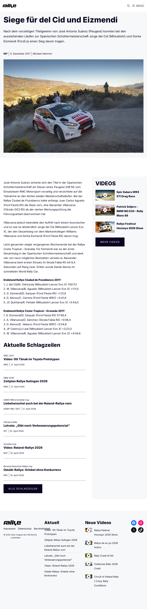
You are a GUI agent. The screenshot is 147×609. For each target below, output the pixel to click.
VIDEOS (105, 183)
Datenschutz (25, 528)
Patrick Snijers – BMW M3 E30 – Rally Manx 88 (130, 211)
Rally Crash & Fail (103, 555)
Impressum (10, 528)
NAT (18, 409)
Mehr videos (110, 241)
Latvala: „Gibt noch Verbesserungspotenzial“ (37, 425)
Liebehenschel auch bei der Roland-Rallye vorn (38, 403)
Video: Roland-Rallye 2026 (23, 447)
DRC (6, 475)
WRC (6, 364)
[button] (129, 5)
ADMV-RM (9, 409)
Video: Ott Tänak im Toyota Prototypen (31, 359)
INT (6, 53)
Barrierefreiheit (42, 528)
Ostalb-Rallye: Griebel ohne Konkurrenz (32, 470)
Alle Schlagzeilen (22, 488)
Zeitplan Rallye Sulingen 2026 (25, 381)
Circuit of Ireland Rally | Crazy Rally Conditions (106, 581)
